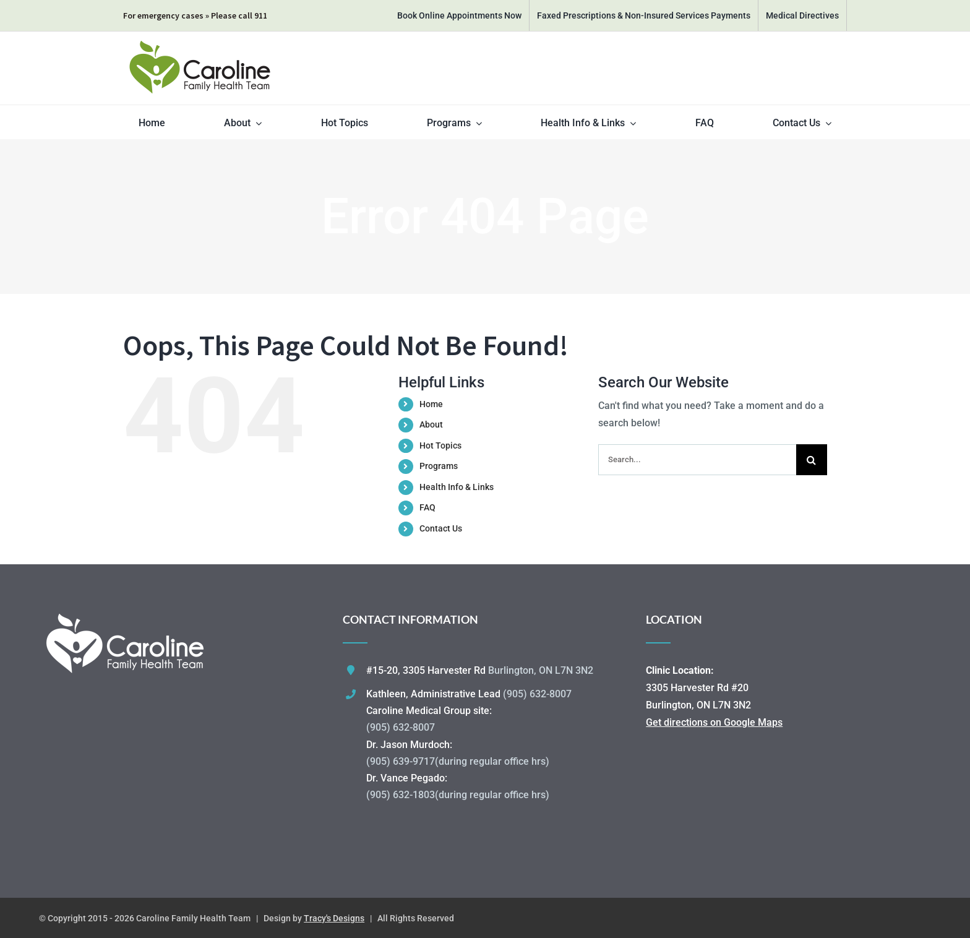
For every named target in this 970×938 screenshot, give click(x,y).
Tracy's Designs (334, 918)
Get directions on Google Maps (714, 722)
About (431, 424)
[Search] (811, 459)
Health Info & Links (456, 487)
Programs (438, 466)
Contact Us (440, 528)
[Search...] (697, 459)
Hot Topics (440, 445)
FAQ (427, 507)
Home (431, 404)
